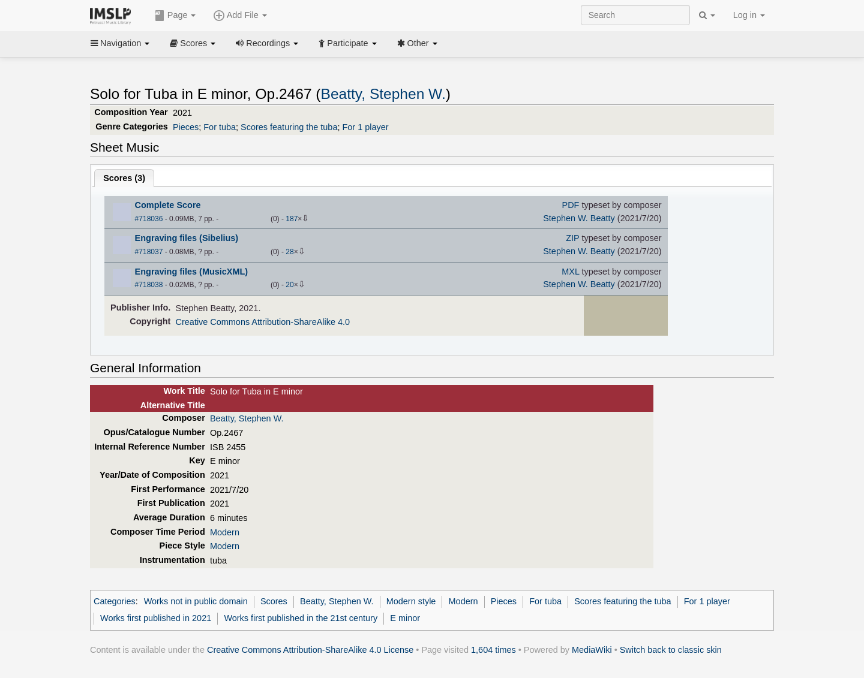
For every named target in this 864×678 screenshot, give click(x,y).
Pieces (186, 127)
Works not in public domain (196, 601)
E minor (405, 618)
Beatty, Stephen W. (383, 94)
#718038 (149, 285)
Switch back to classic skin (671, 650)
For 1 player (365, 127)
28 (289, 252)
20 (289, 285)
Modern (224, 532)
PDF (571, 205)
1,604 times (493, 650)
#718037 (149, 252)
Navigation (120, 43)
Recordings (267, 43)
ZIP (572, 238)
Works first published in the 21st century (300, 618)
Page (175, 15)
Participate (347, 43)
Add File (240, 15)
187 (292, 219)
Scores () (124, 178)
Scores (192, 43)
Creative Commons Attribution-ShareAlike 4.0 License (310, 650)
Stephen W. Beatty (579, 218)
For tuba (219, 127)
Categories (115, 601)
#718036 (149, 219)
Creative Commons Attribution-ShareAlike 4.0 (263, 322)
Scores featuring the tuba (289, 127)
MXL (570, 271)
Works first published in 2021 (155, 618)
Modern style (411, 601)
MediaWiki (592, 650)
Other (417, 43)
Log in (749, 15)
